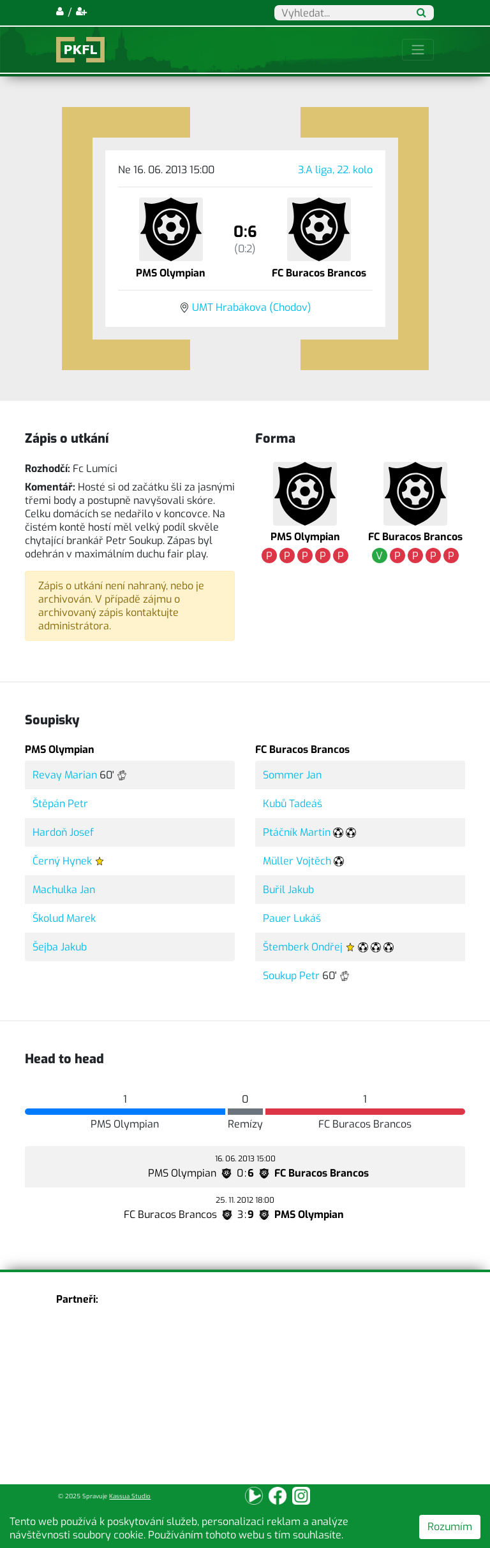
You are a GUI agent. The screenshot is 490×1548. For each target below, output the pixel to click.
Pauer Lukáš (292, 918)
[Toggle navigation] (418, 50)
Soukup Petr (291, 975)
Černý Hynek (62, 861)
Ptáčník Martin (296, 832)
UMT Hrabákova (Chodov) (251, 307)
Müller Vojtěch (297, 861)
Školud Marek (64, 918)
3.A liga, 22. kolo (335, 169)
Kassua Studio (130, 1496)
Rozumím (449, 1526)
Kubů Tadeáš (292, 803)
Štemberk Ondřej (303, 947)
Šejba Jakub (60, 947)
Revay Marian (65, 775)
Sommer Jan (292, 775)
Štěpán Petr (60, 803)
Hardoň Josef (63, 832)
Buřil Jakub (288, 889)
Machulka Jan (64, 889)
